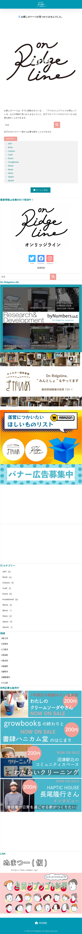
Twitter (32, 263)
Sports (11, 180)
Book (10, 147)
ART (10, 144)
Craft (10, 155)
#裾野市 (4, 672)
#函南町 (4, 666)
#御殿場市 (5, 677)
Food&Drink (13, 162)
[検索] (57, 125)
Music (10, 169)
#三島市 (4, 649)
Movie (10, 166)
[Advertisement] (41, 504)
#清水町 (4, 661)
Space (11, 177)
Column (11, 151)
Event (10, 158)
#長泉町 (4, 655)
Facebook (41, 263)
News (10, 173)
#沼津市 (4, 644)
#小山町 (4, 683)
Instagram (50, 263)
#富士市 (4, 638)
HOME (41, 923)
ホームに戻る (40, 190)
